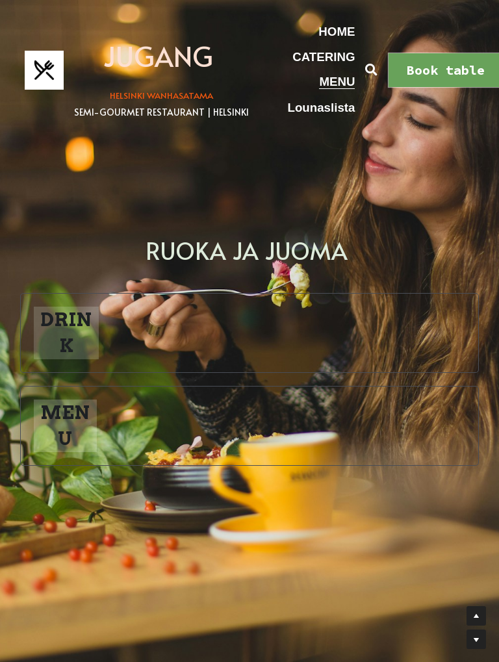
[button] (249, 333)
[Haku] (371, 70)
